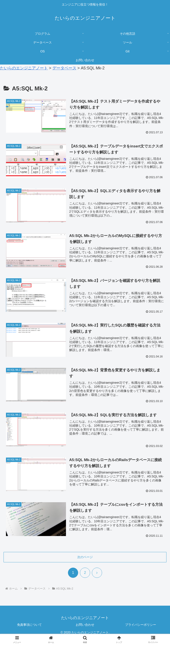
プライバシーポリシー (140, 625)
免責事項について (29, 625)
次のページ (85, 557)
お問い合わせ (85, 625)
